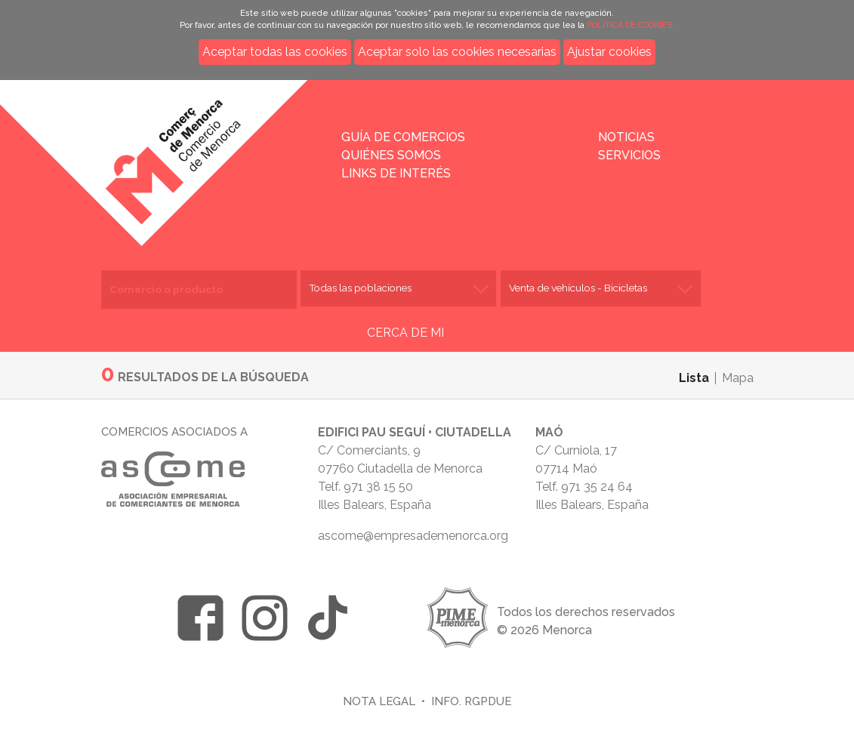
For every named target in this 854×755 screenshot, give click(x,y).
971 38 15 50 (378, 486)
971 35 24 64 (597, 486)
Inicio (197, 152)
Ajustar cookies (609, 52)
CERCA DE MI (405, 332)
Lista (694, 378)
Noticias (626, 137)
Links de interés (396, 173)
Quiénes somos (391, 155)
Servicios (629, 155)
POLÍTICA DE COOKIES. (630, 25)
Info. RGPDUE (471, 701)
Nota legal (379, 701)
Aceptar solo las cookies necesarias (457, 52)
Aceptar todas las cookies (274, 52)
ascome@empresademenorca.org (413, 535)
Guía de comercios (403, 137)
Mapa (738, 378)
